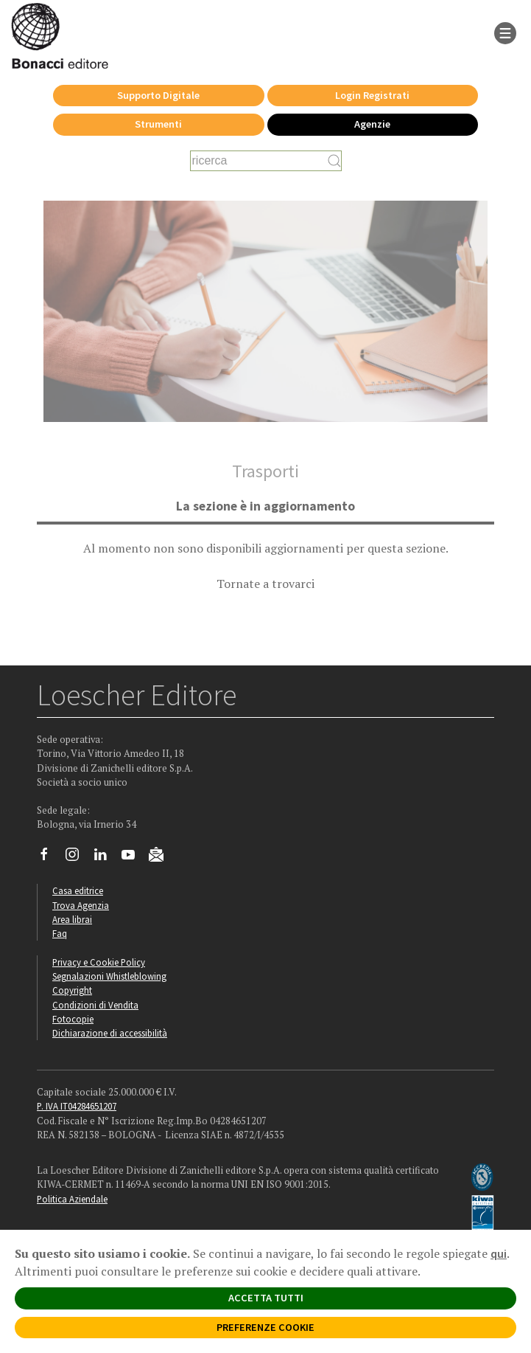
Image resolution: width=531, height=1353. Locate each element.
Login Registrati (372, 95)
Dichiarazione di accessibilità (109, 1033)
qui (498, 1253)
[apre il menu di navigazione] (505, 31)
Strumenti (158, 124)
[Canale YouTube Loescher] (134, 858)
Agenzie (372, 124)
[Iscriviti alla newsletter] (162, 857)
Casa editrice (77, 890)
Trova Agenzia (80, 905)
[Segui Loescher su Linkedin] (106, 858)
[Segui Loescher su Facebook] (50, 858)
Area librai (72, 919)
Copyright (72, 990)
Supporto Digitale (158, 95)
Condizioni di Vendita (95, 1005)
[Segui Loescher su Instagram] (78, 858)
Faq (59, 933)
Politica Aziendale (72, 1199)
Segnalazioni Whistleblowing (109, 976)
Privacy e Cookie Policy (98, 962)
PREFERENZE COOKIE (265, 1327)
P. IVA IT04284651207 (76, 1106)
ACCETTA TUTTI (265, 1297)
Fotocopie (73, 1019)
